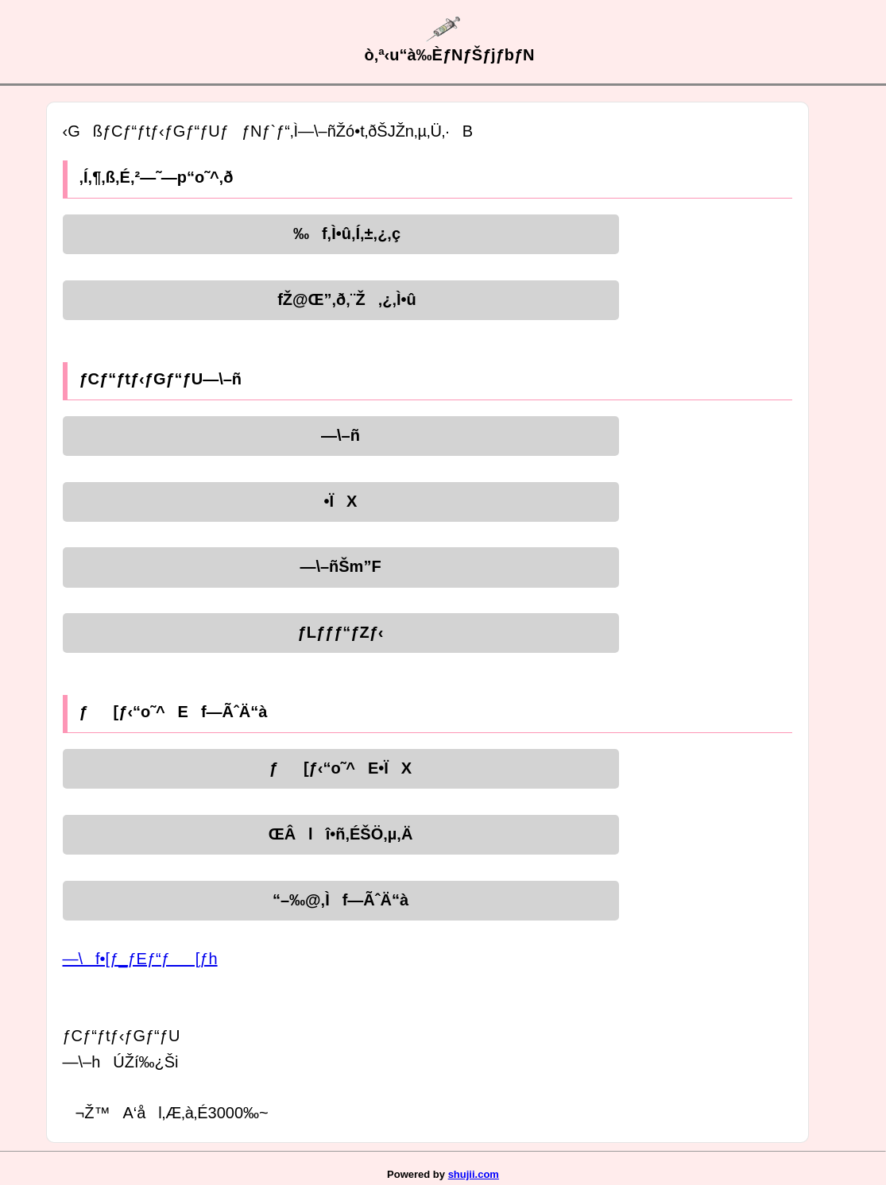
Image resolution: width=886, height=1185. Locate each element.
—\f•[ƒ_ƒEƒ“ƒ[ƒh (140, 958)
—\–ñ (340, 435)
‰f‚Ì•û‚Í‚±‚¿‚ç (340, 233)
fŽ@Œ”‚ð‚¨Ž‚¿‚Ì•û (340, 299)
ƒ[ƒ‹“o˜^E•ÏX (340, 768)
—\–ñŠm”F (340, 566)
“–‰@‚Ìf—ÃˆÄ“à (340, 900)
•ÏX (341, 501)
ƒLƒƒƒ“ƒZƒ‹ (341, 632)
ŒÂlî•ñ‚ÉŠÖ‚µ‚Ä (341, 834)
